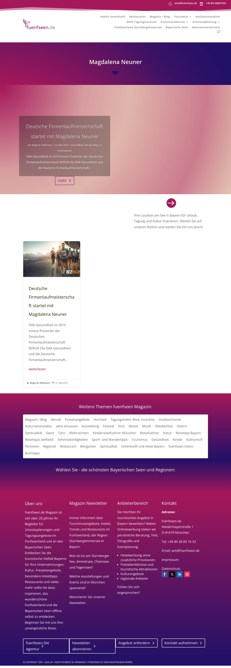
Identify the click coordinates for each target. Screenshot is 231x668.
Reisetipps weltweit (39, 442)
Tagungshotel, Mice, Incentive (133, 422)
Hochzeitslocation (208, 17)
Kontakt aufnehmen (181, 645)
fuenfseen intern (181, 449)
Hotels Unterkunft (113, 17)
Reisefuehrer (149, 435)
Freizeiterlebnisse (173, 22)
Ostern (182, 429)
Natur (167, 435)
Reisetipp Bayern (188, 435)
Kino (121, 429)
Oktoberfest (164, 429)
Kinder (177, 442)
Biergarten (88, 449)
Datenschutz (171, 571)
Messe (133, 429)
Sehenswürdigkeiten (72, 442)
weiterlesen (37, 372)
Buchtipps (32, 456)
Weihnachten (79, 435)
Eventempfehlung (205, 22)
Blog (95, 147)
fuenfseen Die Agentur (37, 648)
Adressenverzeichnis (206, 27)
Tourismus (181, 17)
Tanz (61, 435)
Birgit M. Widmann (42, 147)
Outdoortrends (170, 422)
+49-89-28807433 (216, 3)
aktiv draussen (67, 429)
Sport (50, 435)
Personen (32, 449)
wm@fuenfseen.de (186, 3)
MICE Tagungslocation (142, 22)
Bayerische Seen (177, 27)
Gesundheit (77, 147)
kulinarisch (194, 442)
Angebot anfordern (134, 645)
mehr (62, 183)
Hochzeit (100, 422)
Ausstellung (90, 429)
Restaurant (68, 449)
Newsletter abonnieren (81, 648)
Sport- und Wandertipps (110, 442)
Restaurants (137, 17)
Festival (108, 429)
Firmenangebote (77, 422)
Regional (49, 449)
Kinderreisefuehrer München (114, 435)
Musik (146, 429)
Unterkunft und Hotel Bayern (142, 449)
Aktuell (88, 147)
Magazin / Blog (160, 17)
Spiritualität (33, 435)
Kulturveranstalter (38, 429)
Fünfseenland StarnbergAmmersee (138, 27)
